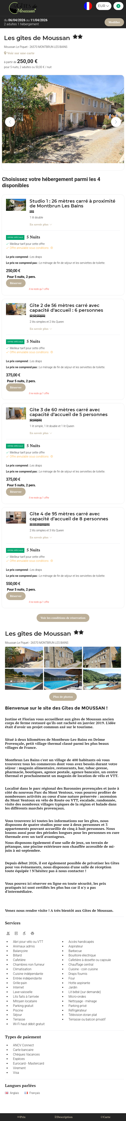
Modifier (114, 22)
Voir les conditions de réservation (63, 618)
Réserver (16, 283)
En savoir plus (41, 224)
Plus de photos (63, 697)
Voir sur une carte (19, 53)
